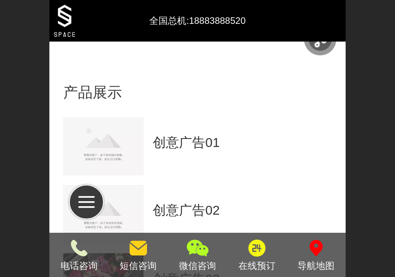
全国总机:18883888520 (197, 20)
